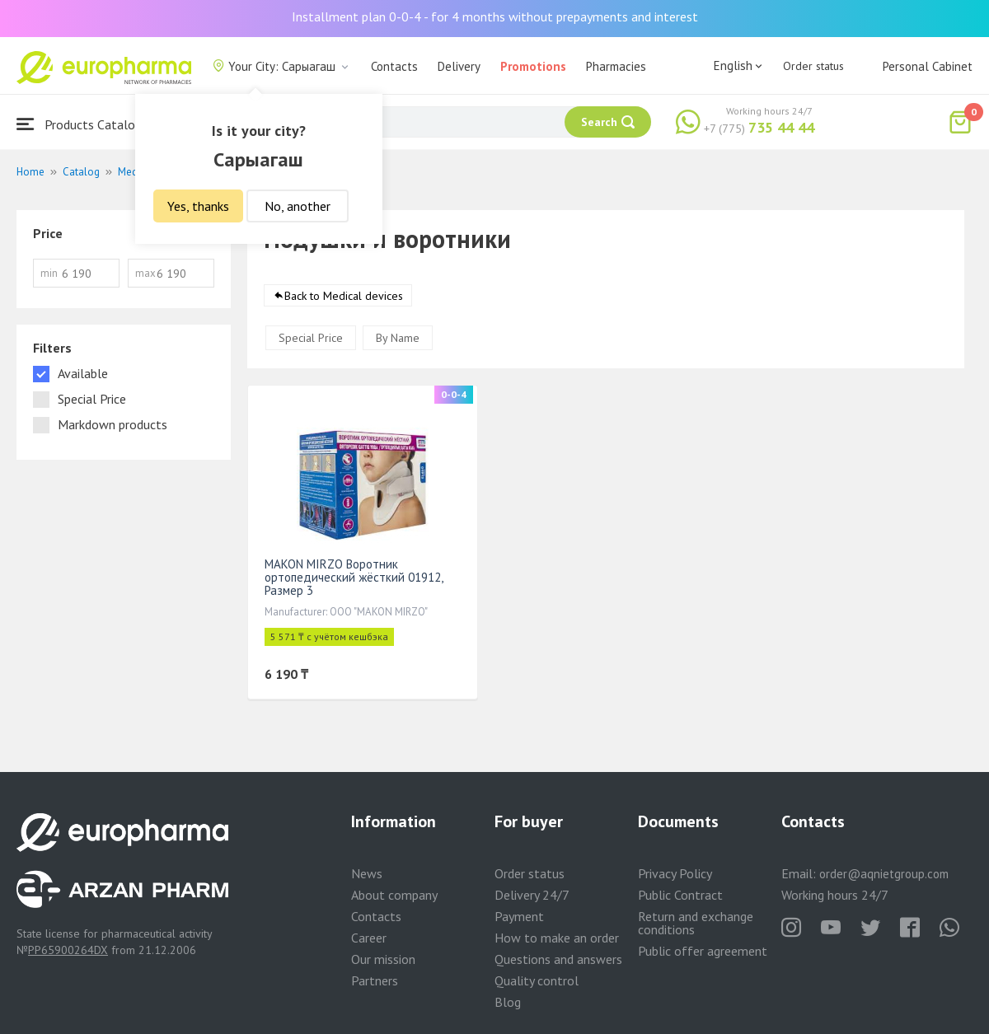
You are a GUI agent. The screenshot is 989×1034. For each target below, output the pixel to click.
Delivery (459, 66)
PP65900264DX (68, 950)
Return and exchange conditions (695, 923)
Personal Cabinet (928, 66)
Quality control (536, 980)
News (366, 873)
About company (394, 895)
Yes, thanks (198, 206)
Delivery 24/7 (531, 895)
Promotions (533, 66)
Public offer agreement (702, 951)
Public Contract (680, 895)
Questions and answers (558, 959)
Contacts (394, 66)
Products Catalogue (85, 124)
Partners (374, 980)
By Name (398, 337)
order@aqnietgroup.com (884, 874)
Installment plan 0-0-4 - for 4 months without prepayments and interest (495, 16)
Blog (507, 1002)
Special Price (311, 337)
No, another (297, 206)
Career (369, 937)
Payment (519, 916)
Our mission (383, 959)
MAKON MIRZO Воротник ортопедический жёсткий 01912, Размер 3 (354, 577)
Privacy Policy (675, 873)
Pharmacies (616, 66)
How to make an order (556, 937)
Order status (813, 65)
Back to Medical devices (343, 295)
